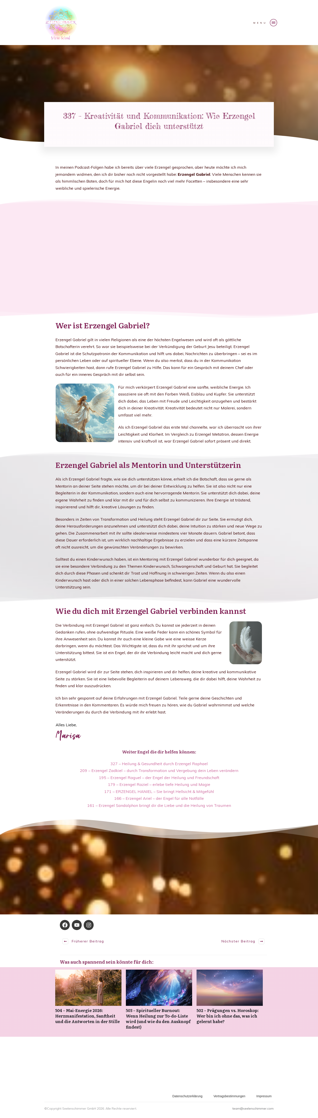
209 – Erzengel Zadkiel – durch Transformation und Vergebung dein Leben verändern (159, 770)
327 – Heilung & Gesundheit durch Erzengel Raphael (159, 763)
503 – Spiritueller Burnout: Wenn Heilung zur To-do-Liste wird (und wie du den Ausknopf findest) (159, 1002)
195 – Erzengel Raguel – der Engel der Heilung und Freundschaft (159, 777)
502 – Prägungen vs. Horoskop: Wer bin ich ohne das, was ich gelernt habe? (230, 1002)
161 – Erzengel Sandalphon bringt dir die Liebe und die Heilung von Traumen (159, 805)
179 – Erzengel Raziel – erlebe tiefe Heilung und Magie (159, 784)
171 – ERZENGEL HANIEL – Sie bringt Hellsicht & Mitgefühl (159, 791)
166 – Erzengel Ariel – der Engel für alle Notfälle (159, 798)
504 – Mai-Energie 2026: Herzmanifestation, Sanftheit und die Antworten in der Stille (88, 1002)
